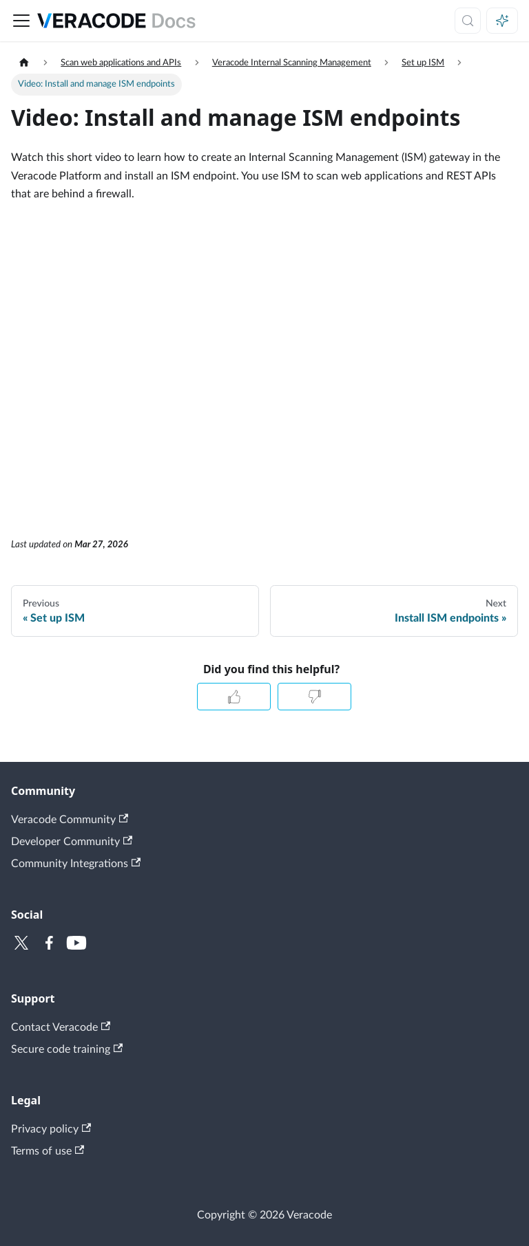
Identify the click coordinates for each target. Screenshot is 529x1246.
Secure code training (67, 1049)
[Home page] (24, 63)
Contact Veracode (60, 1027)
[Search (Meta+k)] (468, 21)
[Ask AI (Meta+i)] (502, 21)
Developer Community (71, 841)
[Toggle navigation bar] (21, 20)
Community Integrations (76, 863)
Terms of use (47, 1151)
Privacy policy (51, 1129)
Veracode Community (69, 819)
